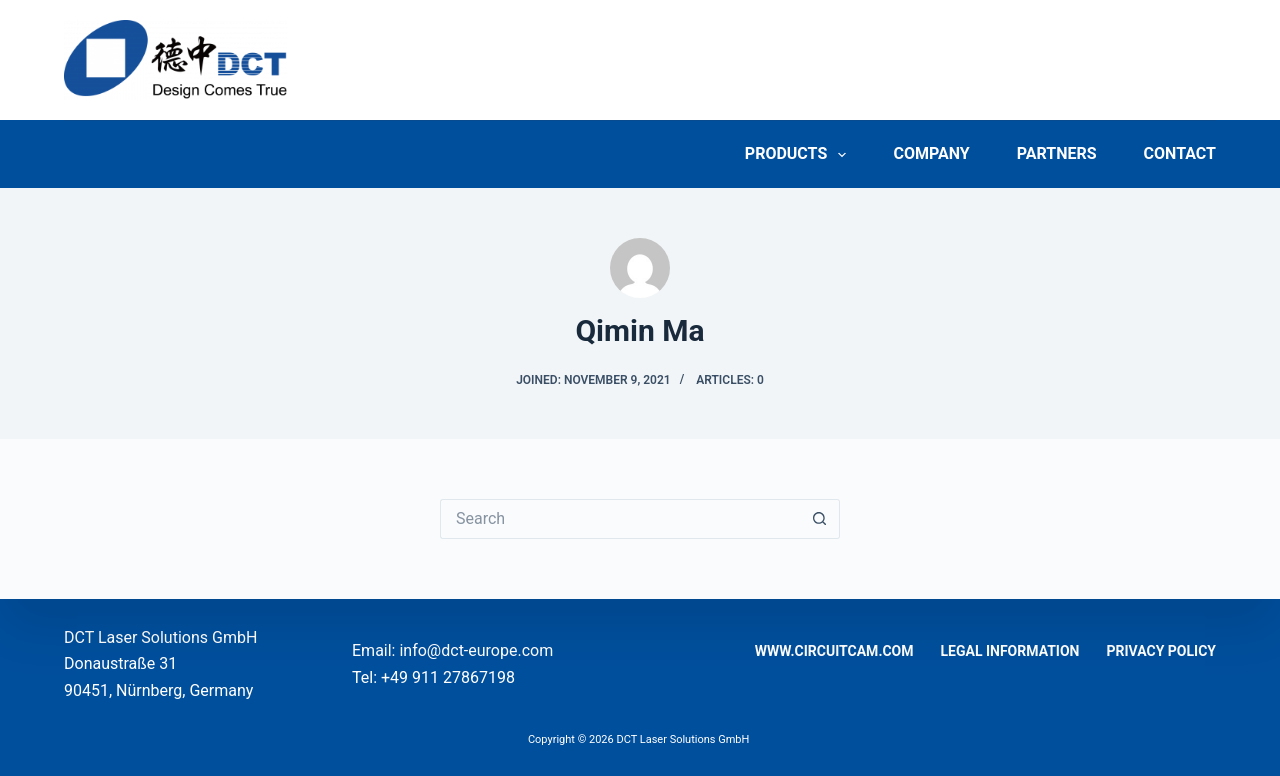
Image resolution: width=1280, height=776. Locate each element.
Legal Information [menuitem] (1010, 651)
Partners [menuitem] (1057, 153)
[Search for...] (620, 519)
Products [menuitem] (800, 155)
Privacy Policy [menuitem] (1162, 651)
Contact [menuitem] (1180, 153)
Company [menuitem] (931, 153)
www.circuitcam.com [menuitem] (834, 651)
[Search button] (820, 519)
